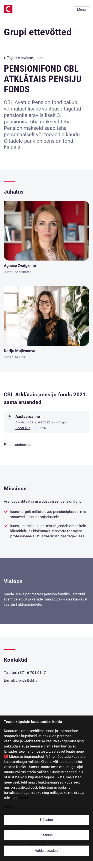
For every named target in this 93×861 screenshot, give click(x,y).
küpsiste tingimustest (26, 756)
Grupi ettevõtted (38, 32)
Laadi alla (22, 428)
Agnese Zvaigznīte (20, 265)
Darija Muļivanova (19, 351)
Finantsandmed (16, 445)
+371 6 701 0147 (32, 672)
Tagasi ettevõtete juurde (25, 58)
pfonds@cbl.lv (26, 680)
